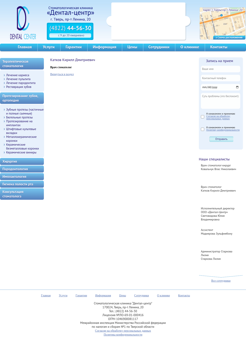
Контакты (218, 47)
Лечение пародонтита (20, 83)
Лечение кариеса (17, 75)
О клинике (189, 47)
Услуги (49, 47)
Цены (132, 47)
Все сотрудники (220, 280)
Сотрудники (159, 47)
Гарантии (74, 47)
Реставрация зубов (18, 87)
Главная (25, 47)
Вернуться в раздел (62, 74)
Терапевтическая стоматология (15, 63)
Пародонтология (15, 169)
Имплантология (14, 176)
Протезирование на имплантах (19, 123)
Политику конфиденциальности (222, 129)
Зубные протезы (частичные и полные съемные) (25, 111)
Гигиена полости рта (17, 184)
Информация (104, 47)
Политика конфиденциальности (123, 334)
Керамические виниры (21, 152)
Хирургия (9, 161)
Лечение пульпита (18, 79)
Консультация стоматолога (12, 194)
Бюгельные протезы (19, 117)
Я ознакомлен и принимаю (220, 116)
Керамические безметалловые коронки (22, 146)
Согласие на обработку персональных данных (218, 117)
